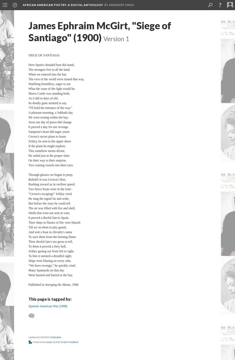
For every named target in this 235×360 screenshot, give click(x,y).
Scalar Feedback (69, 341)
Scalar (49, 341)
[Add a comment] (33, 316)
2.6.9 (56, 341)
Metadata (56, 337)
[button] (220, 5)
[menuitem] (5, 5)
